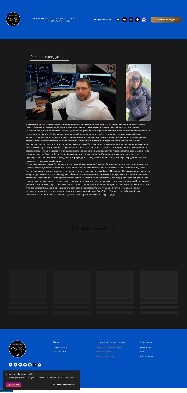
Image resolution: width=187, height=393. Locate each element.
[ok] (15, 365)
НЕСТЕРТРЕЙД (41, 18)
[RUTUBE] (35, 365)
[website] (118, 19)
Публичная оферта (103, 352)
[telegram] (25, 365)
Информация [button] (54, 21)
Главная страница (60, 347)
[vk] (10, 365)
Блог (69, 21)
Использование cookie (105, 356)
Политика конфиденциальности (109, 347)
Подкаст (75, 18)
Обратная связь (146, 356)
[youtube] (20, 365)
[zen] (30, 365)
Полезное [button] (59, 18)
